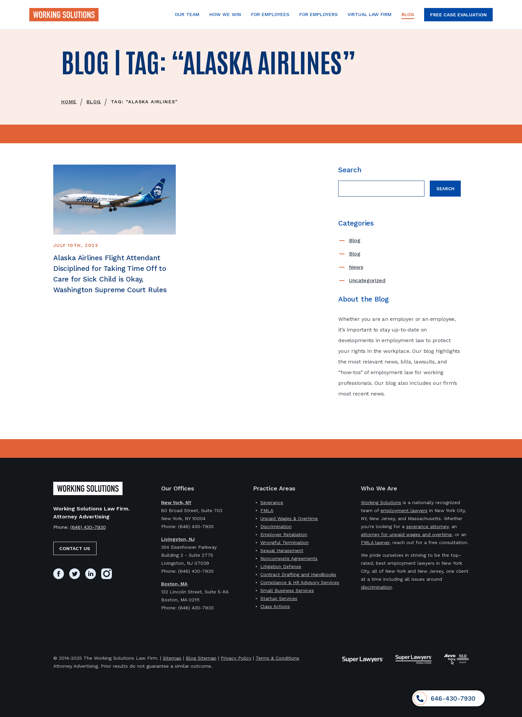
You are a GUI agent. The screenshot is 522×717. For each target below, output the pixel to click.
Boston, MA (174, 583)
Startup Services (278, 598)
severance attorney (427, 526)
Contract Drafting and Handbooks (298, 574)
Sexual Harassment (281, 550)
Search (445, 188)
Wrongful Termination (284, 542)
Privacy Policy (236, 658)
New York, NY (176, 502)
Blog (355, 240)
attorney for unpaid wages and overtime (406, 534)
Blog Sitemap (201, 658)
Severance (271, 502)
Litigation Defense (280, 566)
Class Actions (275, 606)
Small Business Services (287, 590)
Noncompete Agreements (289, 558)
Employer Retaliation (283, 534)
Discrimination (276, 526)
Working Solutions (381, 502)
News (356, 267)
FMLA (266, 510)
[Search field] (381, 189)
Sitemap (172, 658)
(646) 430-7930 (88, 527)
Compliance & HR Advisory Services (299, 582)
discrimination (376, 587)
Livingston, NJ (178, 539)
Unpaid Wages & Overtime (289, 518)
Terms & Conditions (277, 658)
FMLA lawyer (375, 542)
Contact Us (74, 548)
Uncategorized (367, 280)
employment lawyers (404, 510)
